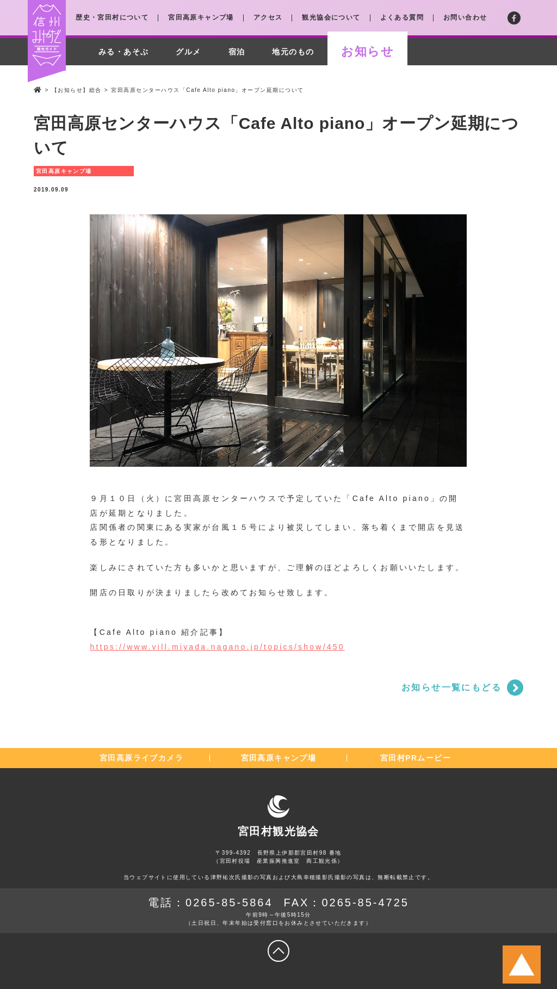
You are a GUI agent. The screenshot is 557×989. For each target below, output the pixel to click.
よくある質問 (402, 17)
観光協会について (331, 17)
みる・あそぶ (123, 51)
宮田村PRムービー (415, 757)
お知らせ (367, 51)
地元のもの (293, 51)
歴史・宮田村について (112, 17)
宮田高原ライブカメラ (141, 757)
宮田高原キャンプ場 (201, 17)
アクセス (268, 17)
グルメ (188, 51)
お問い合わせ (465, 17)
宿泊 (236, 51)
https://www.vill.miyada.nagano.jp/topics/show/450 (217, 646)
